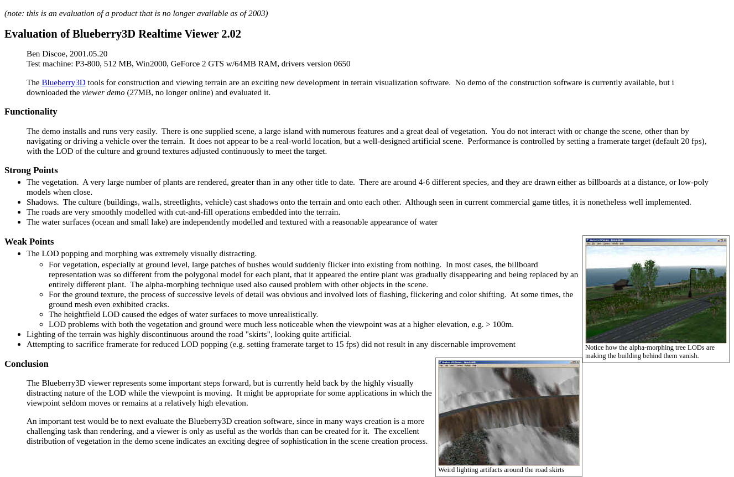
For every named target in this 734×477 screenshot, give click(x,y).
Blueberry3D (63, 82)
